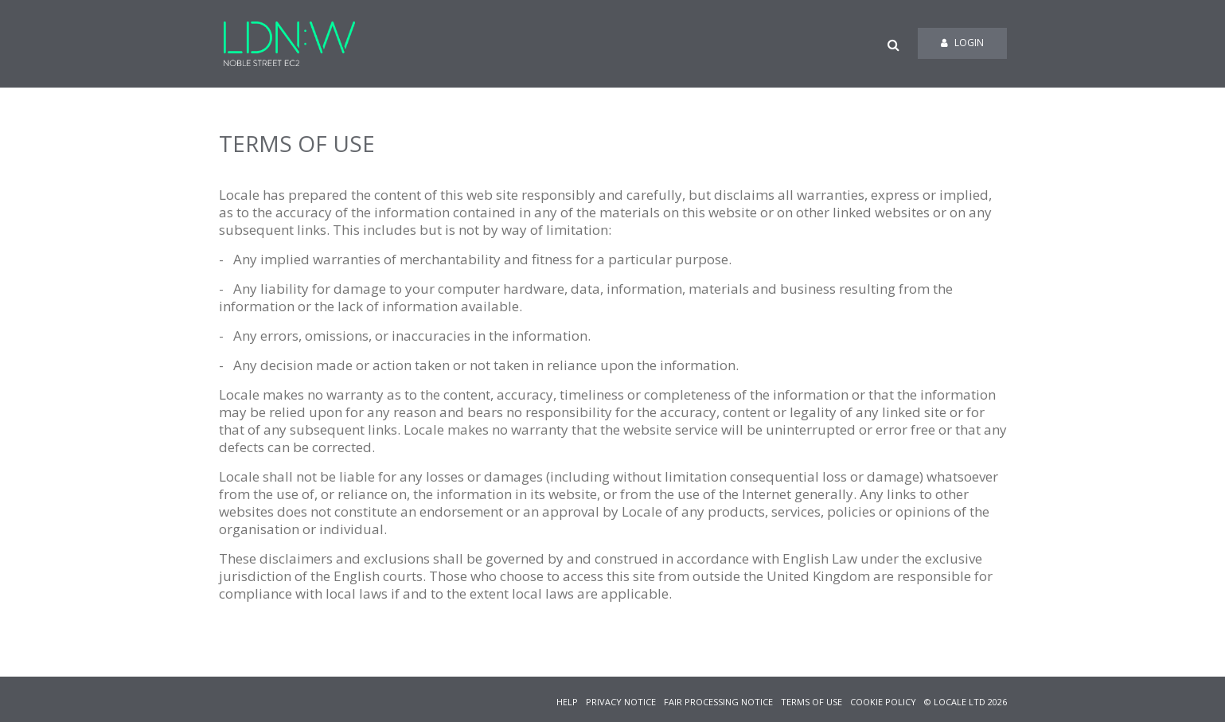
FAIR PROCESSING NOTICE (718, 702)
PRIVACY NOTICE (621, 702)
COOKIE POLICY (883, 702)
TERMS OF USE (811, 702)
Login (962, 42)
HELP (567, 702)
